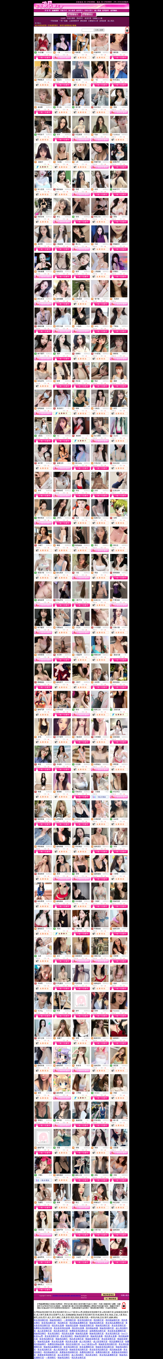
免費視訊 (49, 52)
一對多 (125, 299)
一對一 (49, 162)
